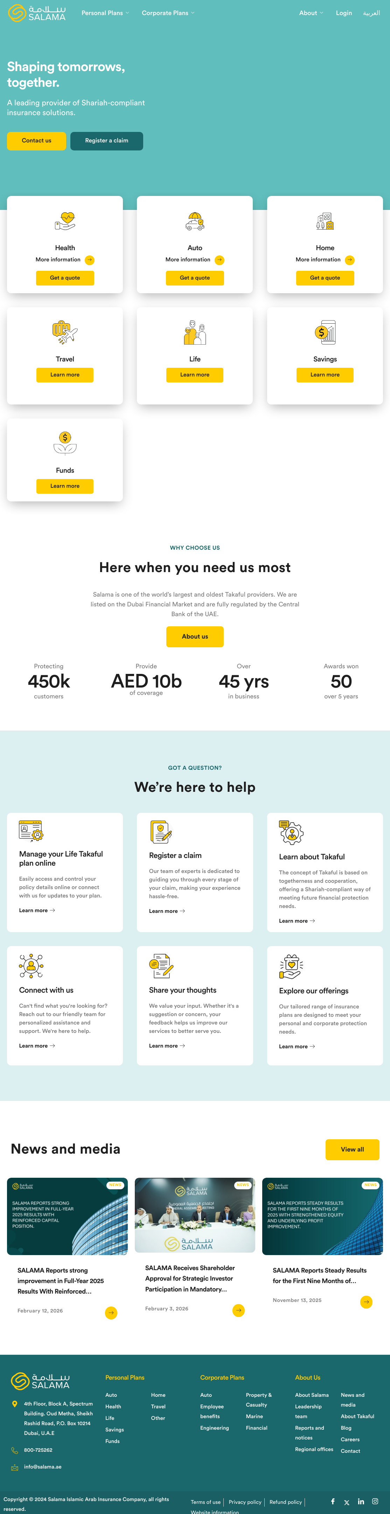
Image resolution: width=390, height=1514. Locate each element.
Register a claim (132, 144)
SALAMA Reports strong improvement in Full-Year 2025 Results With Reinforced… (66, 1305)
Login (344, 13)
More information (64, 261)
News (115, 1210)
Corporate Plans (168, 13)
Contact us (45, 144)
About (311, 13)
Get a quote (65, 279)
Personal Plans (105, 13)
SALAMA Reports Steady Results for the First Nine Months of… (313, 1305)
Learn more (64, 410)
